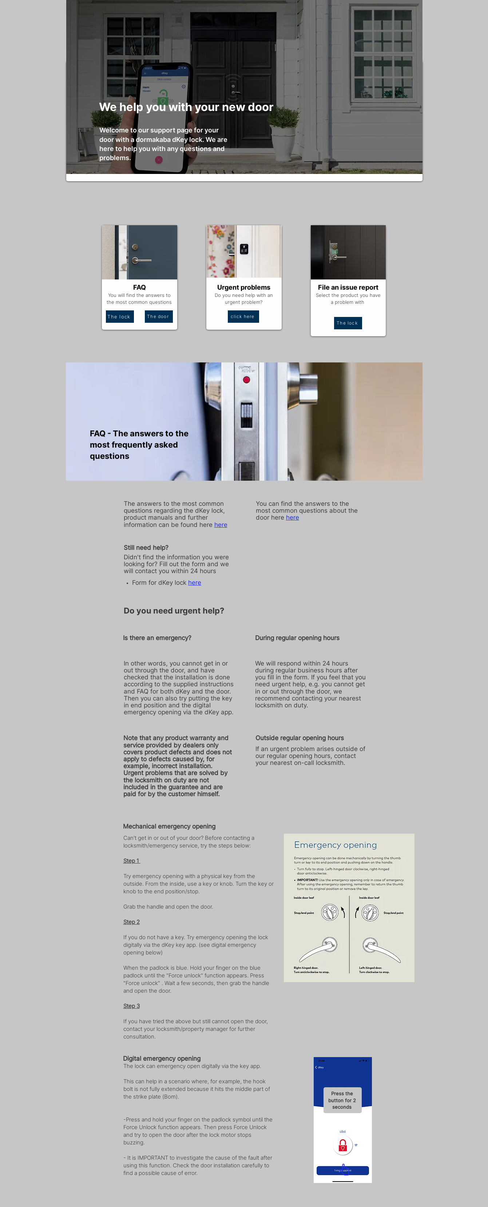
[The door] (159, 316)
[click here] (243, 316)
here (194, 582)
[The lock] (120, 316)
